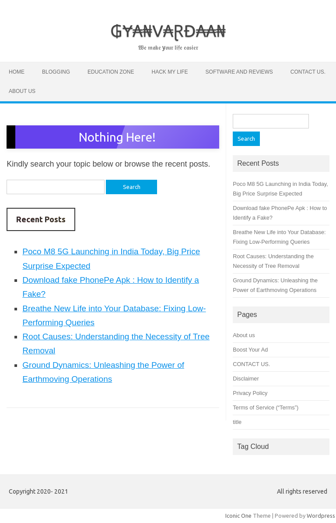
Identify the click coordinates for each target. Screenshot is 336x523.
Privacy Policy (250, 393)
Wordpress (321, 515)
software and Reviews (239, 72)
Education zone (111, 72)
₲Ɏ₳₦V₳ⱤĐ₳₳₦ (168, 30)
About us (22, 91)
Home (16, 72)
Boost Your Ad (250, 349)
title (237, 422)
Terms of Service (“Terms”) (265, 407)
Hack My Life (169, 72)
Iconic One (238, 515)
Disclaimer (246, 378)
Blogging (56, 72)
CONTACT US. (308, 72)
